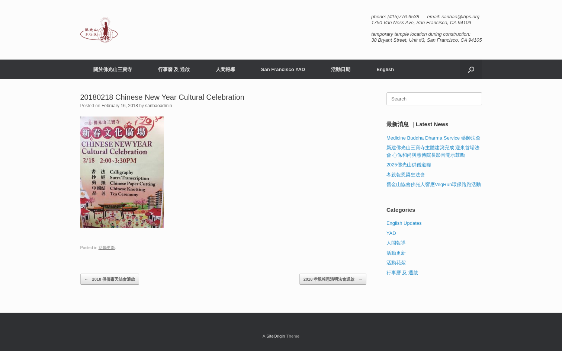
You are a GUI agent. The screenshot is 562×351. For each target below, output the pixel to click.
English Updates (404, 223)
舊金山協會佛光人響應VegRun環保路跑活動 (433, 184)
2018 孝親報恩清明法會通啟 (333, 279)
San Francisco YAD (283, 69)
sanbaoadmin (158, 105)
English (385, 69)
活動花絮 (396, 262)
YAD (391, 233)
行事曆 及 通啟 (174, 69)
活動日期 (340, 69)
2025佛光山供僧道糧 (408, 164)
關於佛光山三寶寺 (112, 69)
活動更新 (107, 247)
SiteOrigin (275, 336)
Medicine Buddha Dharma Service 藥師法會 (433, 138)
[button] (471, 69)
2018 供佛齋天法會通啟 (109, 279)
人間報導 (225, 69)
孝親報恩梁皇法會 (405, 175)
